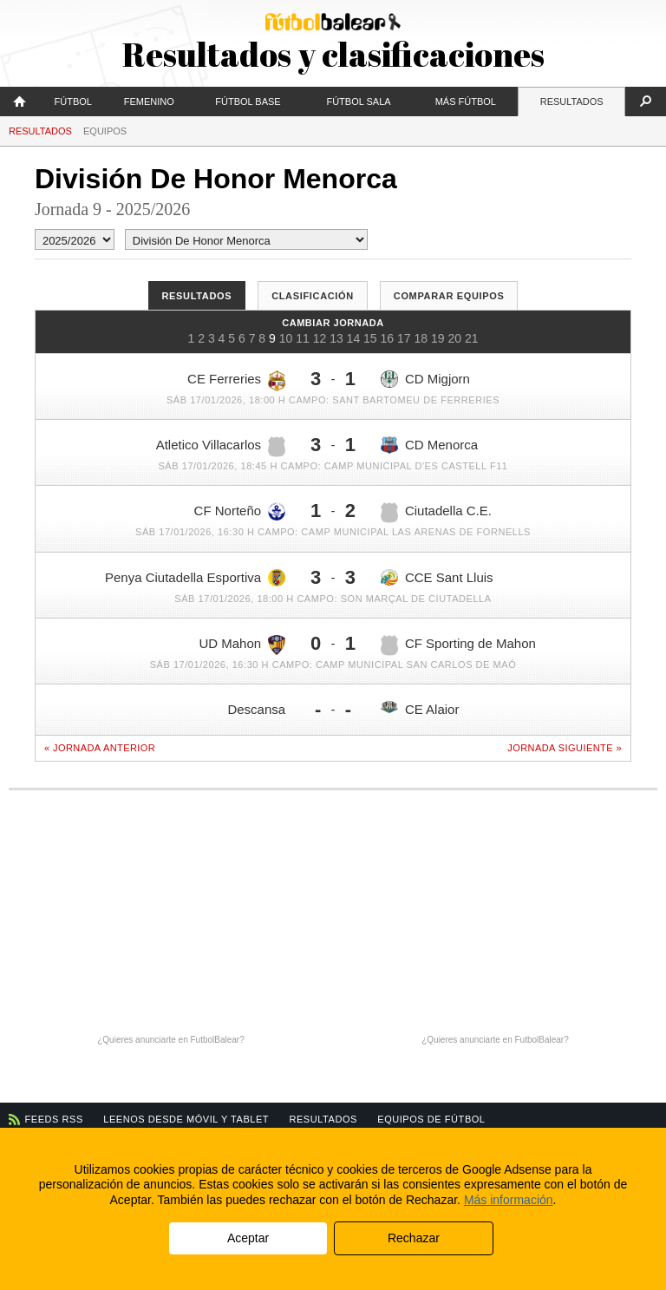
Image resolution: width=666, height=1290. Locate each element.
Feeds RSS (54, 1119)
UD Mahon (242, 645)
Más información (508, 1200)
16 (388, 338)
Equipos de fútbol (431, 1119)
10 (286, 338)
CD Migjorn (425, 379)
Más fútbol (465, 101)
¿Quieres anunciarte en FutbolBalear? (171, 1039)
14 (354, 338)
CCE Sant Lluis (437, 577)
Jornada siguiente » (564, 748)
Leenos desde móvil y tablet (186, 1119)
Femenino (149, 101)
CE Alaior (420, 709)
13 (336, 338)
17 (404, 338)
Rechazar (414, 1238)
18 (421, 338)
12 (320, 338)
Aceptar (248, 1238)
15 (370, 338)
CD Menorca (429, 445)
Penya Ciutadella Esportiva (195, 577)
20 (454, 338)
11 (303, 338)
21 (472, 338)
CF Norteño (240, 511)
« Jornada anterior (99, 748)
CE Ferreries (236, 380)
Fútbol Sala (358, 101)
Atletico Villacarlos (220, 446)
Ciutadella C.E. (436, 512)
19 (438, 338)
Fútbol (73, 101)
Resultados (572, 101)
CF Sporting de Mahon (458, 645)
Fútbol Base (247, 101)
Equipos (105, 131)
